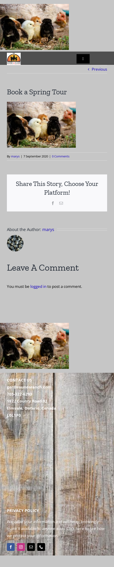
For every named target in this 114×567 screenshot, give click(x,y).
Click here (75, 528)
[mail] (31, 547)
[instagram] (21, 547)
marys (15, 156)
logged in (38, 286)
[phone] (41, 547)
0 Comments (60, 156)
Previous (99, 69)
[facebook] (11, 547)
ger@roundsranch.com (29, 387)
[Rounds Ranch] (14, 54)
